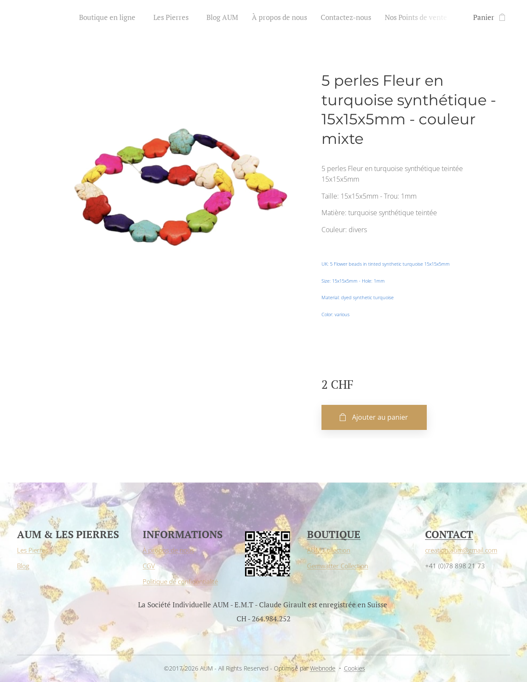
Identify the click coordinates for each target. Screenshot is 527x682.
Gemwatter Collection (337, 565)
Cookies (354, 668)
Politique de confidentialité (180, 581)
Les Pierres (32, 550)
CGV (149, 565)
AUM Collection (328, 550)
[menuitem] (112, 17)
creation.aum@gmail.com (461, 550)
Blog (23, 565)
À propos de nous (168, 550)
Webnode (322, 668)
